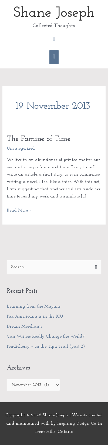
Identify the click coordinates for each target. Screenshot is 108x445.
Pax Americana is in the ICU (35, 316)
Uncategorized (21, 148)
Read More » (19, 210)
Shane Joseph (54, 13)
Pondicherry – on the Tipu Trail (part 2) (46, 346)
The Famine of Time (38, 139)
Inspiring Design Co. (77, 423)
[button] (54, 39)
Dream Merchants (24, 326)
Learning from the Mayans (33, 306)
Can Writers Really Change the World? (46, 336)
